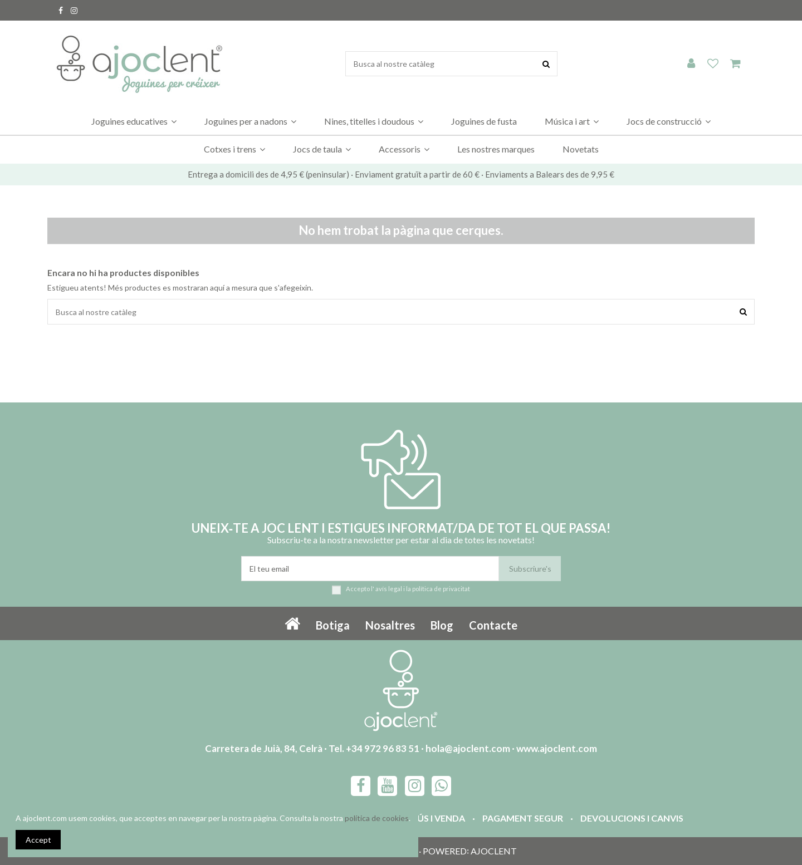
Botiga (333, 625)
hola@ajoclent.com (468, 748)
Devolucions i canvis (631, 818)
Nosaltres (390, 625)
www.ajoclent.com (556, 748)
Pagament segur (522, 818)
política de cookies (377, 818)
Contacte (493, 625)
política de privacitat (441, 588)
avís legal (388, 588)
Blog (442, 625)
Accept (38, 839)
